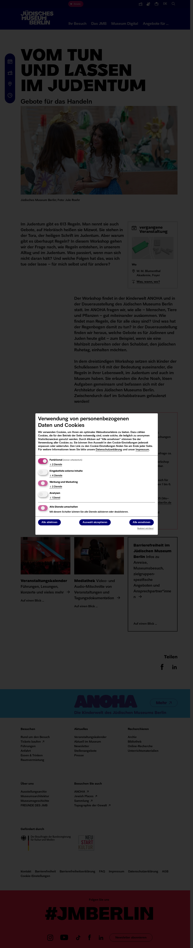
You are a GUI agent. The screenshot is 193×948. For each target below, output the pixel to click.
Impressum (142, 449)
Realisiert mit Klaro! (145, 528)
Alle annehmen (141, 522)
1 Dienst (55, 498)
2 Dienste (56, 465)
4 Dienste (56, 476)
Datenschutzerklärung (109, 449)
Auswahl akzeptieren (95, 522)
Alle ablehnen (49, 522)
